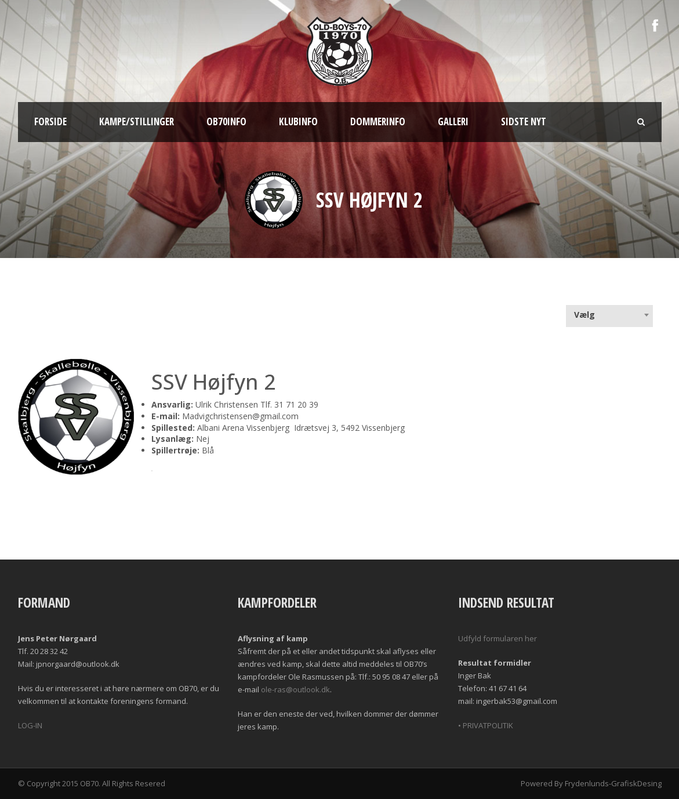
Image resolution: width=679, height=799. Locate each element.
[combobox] (609, 315)
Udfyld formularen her (497, 638)
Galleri (453, 121)
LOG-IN (30, 725)
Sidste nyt (523, 121)
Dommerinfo (377, 121)
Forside (50, 121)
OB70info (226, 121)
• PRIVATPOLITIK (485, 725)
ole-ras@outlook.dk (295, 689)
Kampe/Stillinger (136, 121)
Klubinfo (298, 121)
